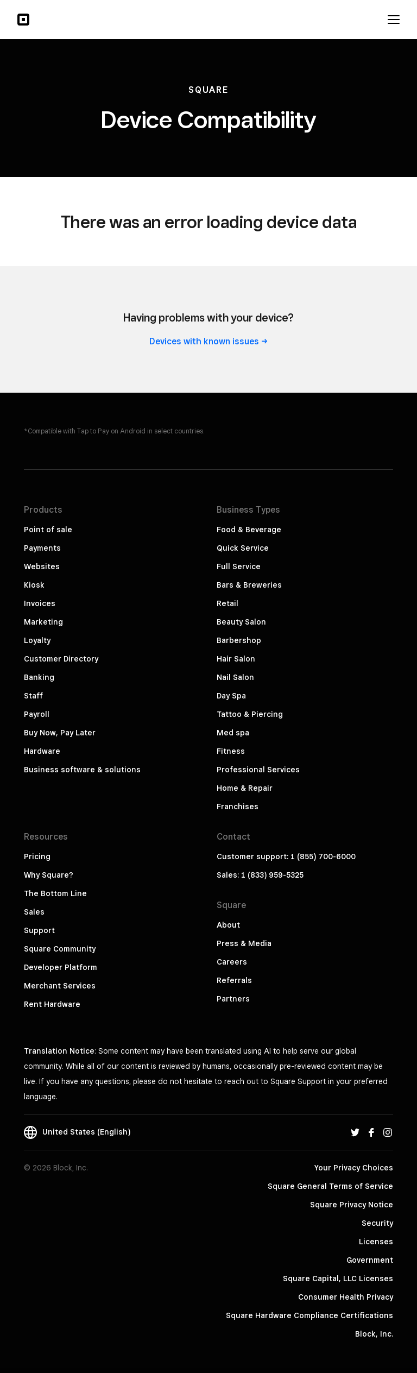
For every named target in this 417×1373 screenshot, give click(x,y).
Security (377, 1223)
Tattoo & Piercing (250, 714)
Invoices (39, 603)
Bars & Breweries (249, 585)
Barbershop (239, 640)
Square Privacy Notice (351, 1204)
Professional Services (258, 769)
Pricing (37, 856)
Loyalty (37, 640)
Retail (227, 603)
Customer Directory (61, 658)
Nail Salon (235, 677)
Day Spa (231, 695)
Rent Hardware (52, 1004)
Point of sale (48, 529)
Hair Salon (236, 658)
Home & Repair (245, 788)
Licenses (376, 1241)
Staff (33, 695)
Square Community (60, 948)
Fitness (231, 751)
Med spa (233, 732)
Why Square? (48, 875)
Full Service (239, 566)
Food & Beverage (249, 529)
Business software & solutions (82, 769)
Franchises (237, 806)
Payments (42, 548)
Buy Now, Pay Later (60, 732)
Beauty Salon (241, 622)
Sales (34, 912)
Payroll (36, 714)
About (228, 925)
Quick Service (243, 548)
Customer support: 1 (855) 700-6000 (286, 856)
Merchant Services (60, 985)
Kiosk (34, 585)
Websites (42, 566)
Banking (39, 677)
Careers (232, 962)
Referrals (234, 980)
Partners (233, 998)
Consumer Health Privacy (345, 1297)
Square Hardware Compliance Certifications (309, 1315)
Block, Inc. (374, 1334)
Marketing (43, 622)
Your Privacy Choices (353, 1167)
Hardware (42, 751)
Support (39, 930)
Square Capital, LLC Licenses (338, 1278)
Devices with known (208, 341)
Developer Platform (60, 967)
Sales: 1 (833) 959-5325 (260, 875)
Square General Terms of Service (330, 1186)
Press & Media (244, 943)
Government (369, 1260)
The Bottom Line (55, 893)
